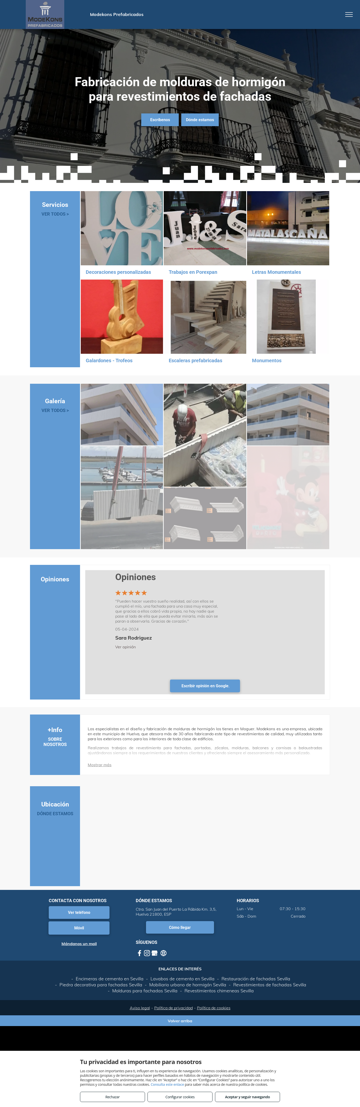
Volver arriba (180, 1020)
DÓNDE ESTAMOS (55, 813)
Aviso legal (140, 1007)
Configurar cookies (180, 1097)
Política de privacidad (173, 1007)
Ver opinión (125, 646)
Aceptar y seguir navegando (247, 1097)
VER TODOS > (55, 214)
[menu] (349, 14)
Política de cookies (213, 1007)
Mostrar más (100, 764)
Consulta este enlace (167, 1084)
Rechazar (112, 1097)
